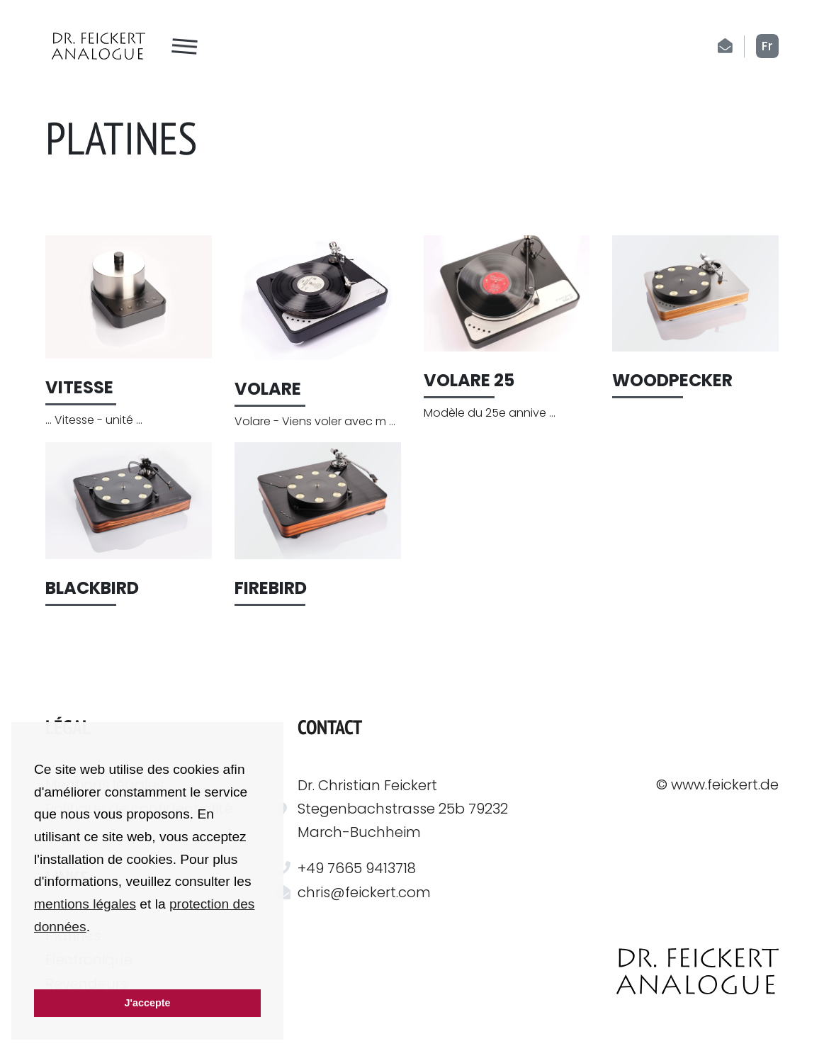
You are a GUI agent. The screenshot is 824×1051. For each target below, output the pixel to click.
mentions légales (85, 904)
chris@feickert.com (364, 892)
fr (767, 46)
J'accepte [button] (147, 1002)
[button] (36, 970)
